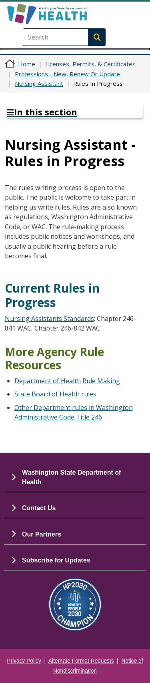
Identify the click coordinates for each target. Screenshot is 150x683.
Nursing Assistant (39, 83)
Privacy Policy (24, 661)
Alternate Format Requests (81, 661)
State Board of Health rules (55, 394)
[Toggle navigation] (75, 49)
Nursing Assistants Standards (49, 318)
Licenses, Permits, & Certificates (90, 64)
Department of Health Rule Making (67, 380)
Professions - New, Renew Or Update (67, 74)
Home (26, 64)
